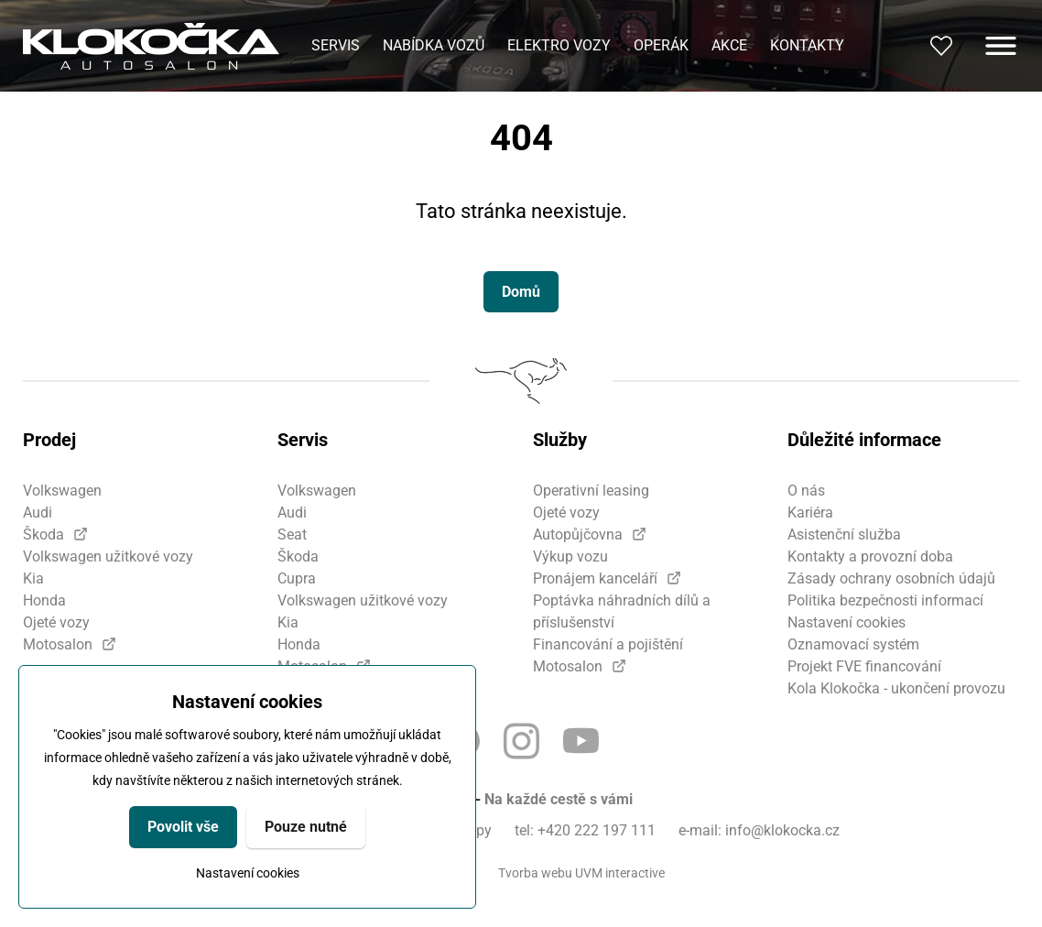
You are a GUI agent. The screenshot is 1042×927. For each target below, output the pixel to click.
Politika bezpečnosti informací (885, 600)
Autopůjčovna (578, 534)
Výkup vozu (570, 556)
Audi (37, 512)
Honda (44, 600)
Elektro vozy (559, 45)
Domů (521, 291)
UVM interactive (620, 873)
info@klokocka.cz (782, 830)
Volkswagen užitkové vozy (108, 556)
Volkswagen (62, 490)
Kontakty (807, 45)
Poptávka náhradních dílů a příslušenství (622, 611)
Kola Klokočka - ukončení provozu (896, 688)
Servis (335, 45)
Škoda (43, 534)
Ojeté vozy (56, 622)
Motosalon (57, 644)
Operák (661, 45)
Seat (292, 534)
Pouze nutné (306, 826)
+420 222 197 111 (596, 830)
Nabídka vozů (433, 45)
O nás (806, 490)
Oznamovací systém (853, 644)
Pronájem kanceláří (595, 578)
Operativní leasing (591, 490)
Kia (33, 578)
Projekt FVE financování (864, 666)
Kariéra (810, 512)
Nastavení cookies (247, 873)
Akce (729, 45)
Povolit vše (183, 826)
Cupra (296, 578)
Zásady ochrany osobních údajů (891, 578)
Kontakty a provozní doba (870, 556)
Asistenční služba (844, 534)
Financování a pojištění (608, 644)
